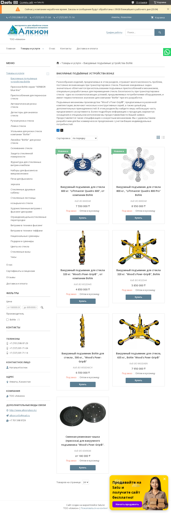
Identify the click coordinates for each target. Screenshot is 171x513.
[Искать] (159, 32)
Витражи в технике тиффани (27, 230)
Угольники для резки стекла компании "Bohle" (26, 133)
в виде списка (163, 138)
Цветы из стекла (20, 246)
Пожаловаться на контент (94, 508)
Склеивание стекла (21, 148)
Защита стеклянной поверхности (22, 155)
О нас (52, 48)
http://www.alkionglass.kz (23, 410)
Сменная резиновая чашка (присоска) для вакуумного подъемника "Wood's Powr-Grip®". (82, 440)
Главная (10, 48)
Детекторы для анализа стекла (24, 114)
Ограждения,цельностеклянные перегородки (28, 218)
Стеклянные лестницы (23, 197)
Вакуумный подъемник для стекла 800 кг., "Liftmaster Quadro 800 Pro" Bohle (138, 191)
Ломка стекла (18, 126)
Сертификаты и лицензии (20, 271)
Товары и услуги (30, 48)
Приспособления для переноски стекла (28, 97)
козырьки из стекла (22, 203)
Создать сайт (26, 2)
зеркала (15, 184)
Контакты (65, 48)
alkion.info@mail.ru (19, 415)
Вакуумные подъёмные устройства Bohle (24, 80)
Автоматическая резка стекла (23, 105)
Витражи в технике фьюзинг (26, 225)
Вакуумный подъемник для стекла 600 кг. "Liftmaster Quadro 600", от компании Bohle (83, 191)
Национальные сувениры (25, 236)
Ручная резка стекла (22, 120)
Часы (13, 257)
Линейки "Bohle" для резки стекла (26, 141)
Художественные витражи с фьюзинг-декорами (26, 210)
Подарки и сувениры (22, 241)
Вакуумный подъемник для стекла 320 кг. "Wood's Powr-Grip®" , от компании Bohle (83, 274)
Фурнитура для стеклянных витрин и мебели (26, 163)
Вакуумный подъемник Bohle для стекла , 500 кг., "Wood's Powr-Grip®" (83, 357)
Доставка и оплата (87, 48)
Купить (82, 218)
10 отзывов (141, 2)
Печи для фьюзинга (21, 178)
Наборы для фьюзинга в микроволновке (24, 172)
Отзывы (10, 277)
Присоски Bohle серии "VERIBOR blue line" (28, 88)
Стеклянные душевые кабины (23, 191)
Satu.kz (101, 505)
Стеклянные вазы (21, 251)
